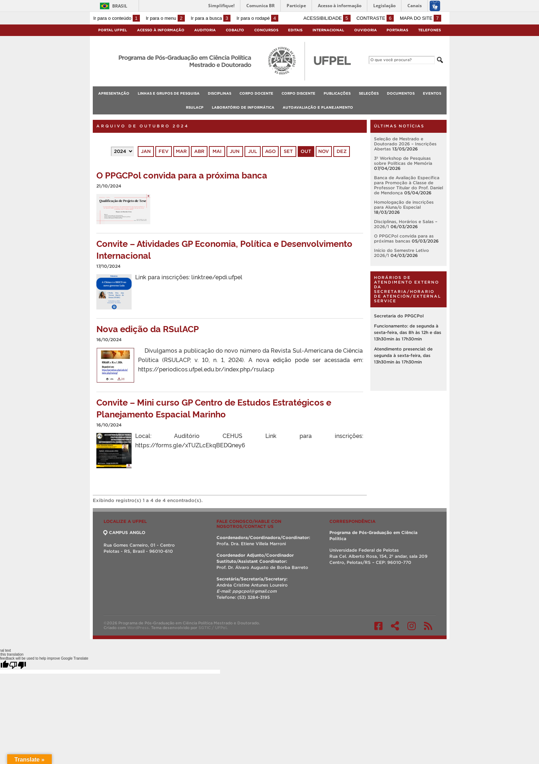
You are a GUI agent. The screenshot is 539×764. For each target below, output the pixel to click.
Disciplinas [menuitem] (219, 93)
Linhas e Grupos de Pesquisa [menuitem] (169, 93)
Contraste (375, 18)
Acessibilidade (327, 18)
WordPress (138, 627)
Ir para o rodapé (257, 18)
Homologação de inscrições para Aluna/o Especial (404, 204)
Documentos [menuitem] (401, 93)
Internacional (328, 30)
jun (234, 151)
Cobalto (235, 30)
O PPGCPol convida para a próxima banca (181, 175)
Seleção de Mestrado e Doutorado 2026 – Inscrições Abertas (405, 143)
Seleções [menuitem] (369, 93)
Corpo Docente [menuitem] (256, 93)
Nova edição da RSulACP (147, 328)
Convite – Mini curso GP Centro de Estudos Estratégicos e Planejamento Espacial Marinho (213, 408)
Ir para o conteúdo (116, 18)
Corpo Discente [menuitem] (298, 93)
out (306, 151)
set (288, 151)
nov (323, 151)
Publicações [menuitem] (337, 93)
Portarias (397, 30)
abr (199, 151)
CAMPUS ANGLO (124, 532)
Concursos (266, 30)
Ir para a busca (211, 18)
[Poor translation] (17, 665)
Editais (295, 30)
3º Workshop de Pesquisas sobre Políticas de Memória (403, 161)
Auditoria (205, 30)
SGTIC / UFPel (212, 627)
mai (217, 151)
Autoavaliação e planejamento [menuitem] (318, 107)
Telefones (429, 30)
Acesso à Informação (160, 30)
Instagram (411, 626)
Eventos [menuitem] (432, 93)
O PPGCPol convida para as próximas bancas (404, 238)
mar (181, 151)
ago (270, 151)
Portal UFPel (112, 30)
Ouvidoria (365, 30)
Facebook (378, 626)
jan (146, 151)
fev (164, 151)
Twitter (395, 626)
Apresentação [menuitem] (113, 93)
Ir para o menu (165, 18)
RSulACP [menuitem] (195, 107)
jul (252, 151)
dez (342, 151)
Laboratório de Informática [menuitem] (243, 107)
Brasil (119, 6)
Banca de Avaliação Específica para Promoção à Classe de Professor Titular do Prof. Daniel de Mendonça (408, 185)
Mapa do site (420, 18)
